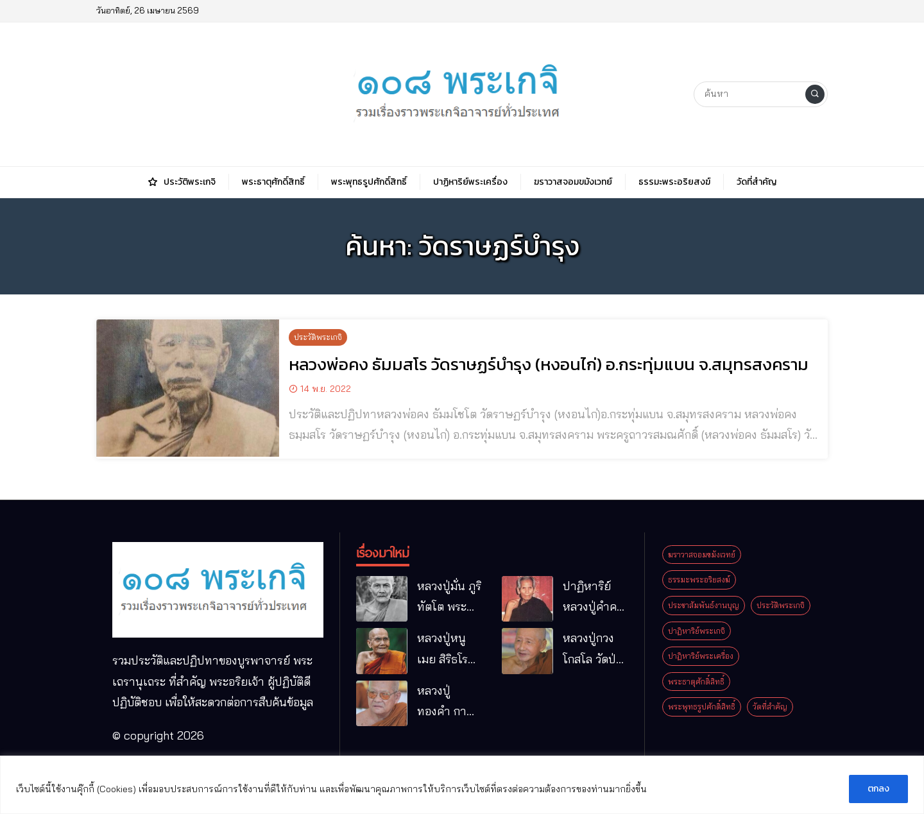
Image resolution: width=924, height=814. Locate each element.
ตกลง (878, 788)
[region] (462, 785)
